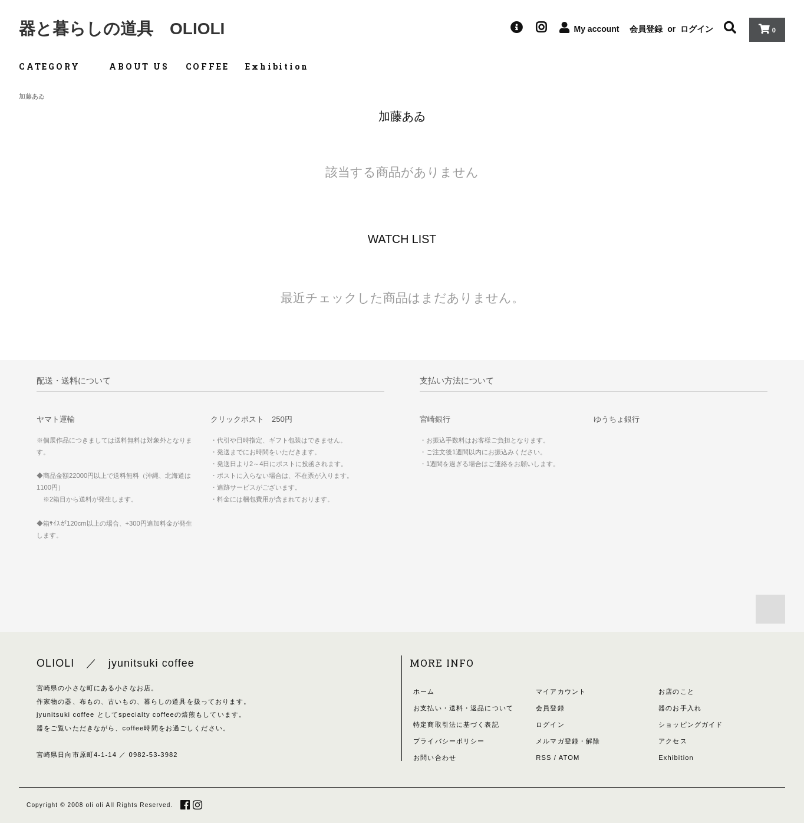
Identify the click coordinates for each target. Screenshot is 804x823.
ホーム (423, 691)
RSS (543, 757)
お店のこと (676, 691)
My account (597, 29)
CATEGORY (56, 66)
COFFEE (207, 66)
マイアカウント (561, 691)
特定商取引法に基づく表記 (456, 724)
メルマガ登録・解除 (568, 741)
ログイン (696, 29)
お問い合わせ (434, 757)
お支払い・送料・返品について (463, 707)
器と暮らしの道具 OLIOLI (122, 28)
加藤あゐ (32, 96)
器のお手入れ (679, 707)
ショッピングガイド (690, 724)
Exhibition (276, 66)
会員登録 (646, 29)
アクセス (672, 741)
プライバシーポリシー (449, 741)
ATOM (569, 757)
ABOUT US (139, 66)
